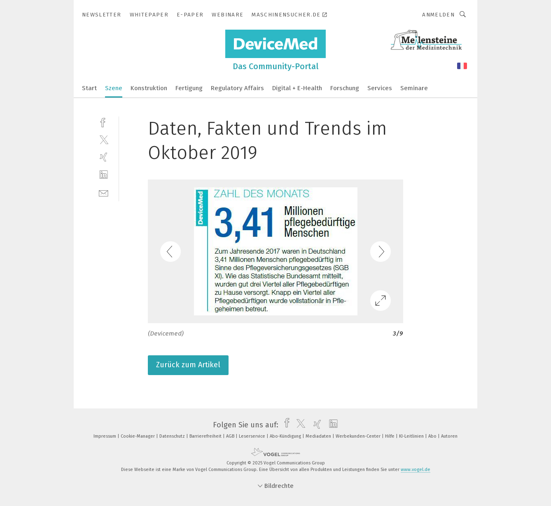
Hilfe (390, 436)
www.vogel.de (415, 469)
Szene (113, 88)
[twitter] (103, 139)
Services (379, 88)
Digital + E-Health (297, 88)
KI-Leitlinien (412, 436)
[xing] (103, 157)
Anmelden (438, 14)
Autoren (449, 436)
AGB (231, 436)
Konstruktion (149, 88)
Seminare (414, 88)
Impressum (105, 436)
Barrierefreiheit (206, 436)
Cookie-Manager (138, 436)
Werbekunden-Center (359, 436)
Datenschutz (172, 436)
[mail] (103, 192)
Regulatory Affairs (237, 88)
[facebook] (103, 122)
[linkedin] (103, 175)
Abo (433, 436)
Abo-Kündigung (286, 436)
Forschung (344, 88)
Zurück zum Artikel (188, 364)
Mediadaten (319, 436)
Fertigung (189, 88)
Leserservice (252, 436)
